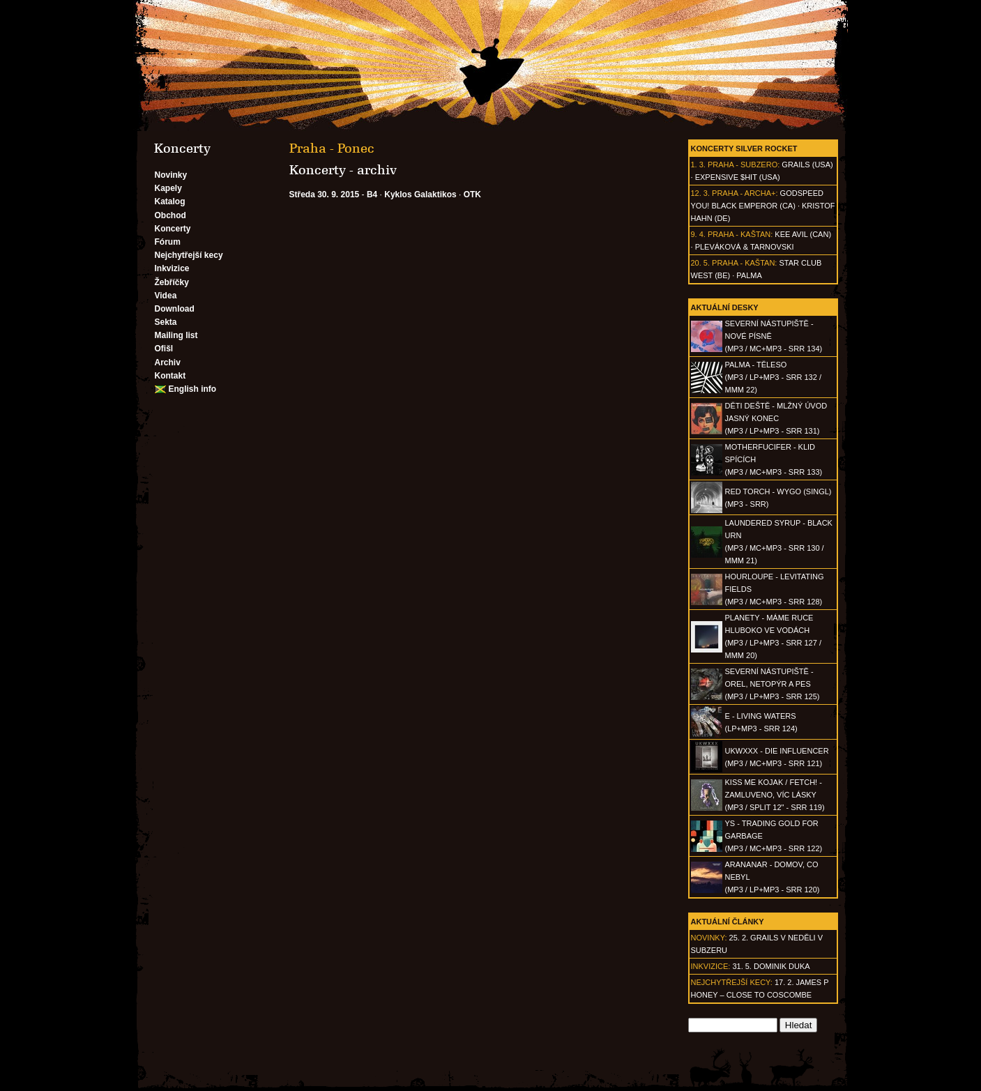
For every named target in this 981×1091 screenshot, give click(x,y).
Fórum (168, 242)
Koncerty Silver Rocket (744, 148)
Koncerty (173, 229)
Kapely (168, 188)
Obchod (170, 215)
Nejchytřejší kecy (189, 255)
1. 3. (698, 164)
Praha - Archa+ (743, 193)
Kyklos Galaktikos (420, 194)
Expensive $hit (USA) (737, 177)
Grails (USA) (807, 164)
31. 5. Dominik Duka (770, 966)
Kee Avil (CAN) (803, 234)
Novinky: (709, 937)
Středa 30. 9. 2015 (324, 194)
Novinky (171, 175)
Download (175, 309)
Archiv (168, 362)
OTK (472, 194)
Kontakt (170, 376)
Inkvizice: (711, 966)
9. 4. (698, 234)
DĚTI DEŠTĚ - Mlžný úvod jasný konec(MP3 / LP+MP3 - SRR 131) (776, 418)
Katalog (170, 201)
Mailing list (176, 335)
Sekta (166, 322)
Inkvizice (172, 268)
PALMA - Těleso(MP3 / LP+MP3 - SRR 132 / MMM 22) (773, 377)
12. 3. (700, 193)
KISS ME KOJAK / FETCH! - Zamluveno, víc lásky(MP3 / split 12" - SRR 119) (775, 794)
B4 (372, 194)
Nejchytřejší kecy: (732, 982)
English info (193, 389)
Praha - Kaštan (739, 234)
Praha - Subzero (742, 164)
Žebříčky (172, 282)
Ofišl (164, 348)
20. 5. (700, 263)
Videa (166, 295)
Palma (748, 275)
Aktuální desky (725, 307)
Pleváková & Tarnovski (744, 247)
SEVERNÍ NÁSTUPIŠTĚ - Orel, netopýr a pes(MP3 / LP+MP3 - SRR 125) (772, 684)
